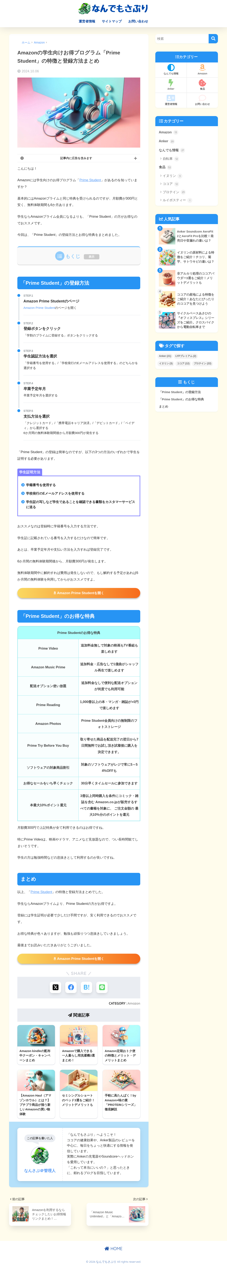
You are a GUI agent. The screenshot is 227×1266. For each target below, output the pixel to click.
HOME (113, 1248)
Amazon (134, 1003)
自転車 (171, 158)
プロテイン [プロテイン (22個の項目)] (202, 363)
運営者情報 (87, 21)
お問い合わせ (138, 21)
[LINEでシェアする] (102, 987)
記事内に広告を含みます (76, 158)
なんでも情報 (171, 69)
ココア (171, 184)
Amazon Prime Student (39, 307)
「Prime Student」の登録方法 (180, 392)
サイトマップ (112, 21)
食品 (202, 84)
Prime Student (90, 180)
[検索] (213, 38)
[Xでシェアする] (55, 987)
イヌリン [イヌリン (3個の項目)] (166, 363)
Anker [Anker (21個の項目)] (165, 356)
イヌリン (172, 176)
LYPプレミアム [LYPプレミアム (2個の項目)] (185, 356)
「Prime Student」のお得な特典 (181, 399)
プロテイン (174, 192)
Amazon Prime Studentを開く (78, 593)
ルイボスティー (177, 200)
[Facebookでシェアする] (71, 987)
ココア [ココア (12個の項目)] (183, 363)
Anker (171, 84)
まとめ (163, 406)
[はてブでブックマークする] (86, 987)
